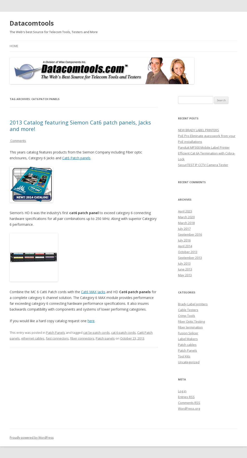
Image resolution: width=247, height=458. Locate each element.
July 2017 (184, 228)
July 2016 (184, 240)
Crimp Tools (186, 315)
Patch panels (105, 338)
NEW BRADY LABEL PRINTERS (198, 130)
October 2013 (187, 252)
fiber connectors (82, 338)
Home (14, 46)
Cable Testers (188, 310)
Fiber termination (190, 327)
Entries (186, 397)
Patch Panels (55, 332)
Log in (182, 391)
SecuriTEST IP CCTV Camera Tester (203, 165)
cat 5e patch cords (96, 332)
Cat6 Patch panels (76, 158)
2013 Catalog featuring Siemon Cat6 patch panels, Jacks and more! (80, 125)
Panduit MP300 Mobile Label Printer (204, 147)
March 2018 (186, 223)
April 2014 (185, 246)
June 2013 (185, 269)
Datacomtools (32, 23)
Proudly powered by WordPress (32, 438)
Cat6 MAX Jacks (93, 292)
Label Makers (188, 339)
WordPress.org (189, 408)
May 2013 (185, 275)
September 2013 (190, 257)
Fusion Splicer (188, 333)
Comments (18, 140)
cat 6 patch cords (123, 332)
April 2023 (185, 211)
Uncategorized (188, 362)
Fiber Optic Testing (191, 321)
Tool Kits (184, 356)
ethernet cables (32, 338)
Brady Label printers (193, 304)
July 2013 (184, 263)
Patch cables (187, 344)
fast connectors (57, 338)
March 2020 (186, 217)
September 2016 (190, 234)
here (91, 321)
